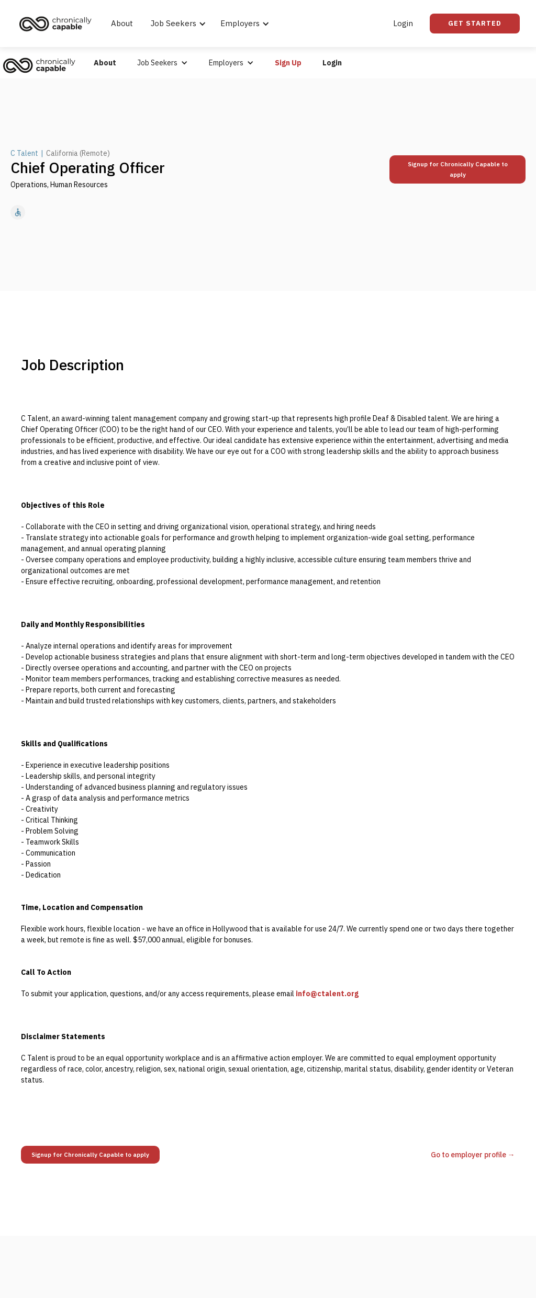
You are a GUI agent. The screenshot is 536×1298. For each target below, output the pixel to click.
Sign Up (288, 62)
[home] (57, 24)
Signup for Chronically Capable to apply (458, 169)
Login (403, 23)
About (122, 23)
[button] (176, 23)
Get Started (474, 23)
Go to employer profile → (473, 1154)
